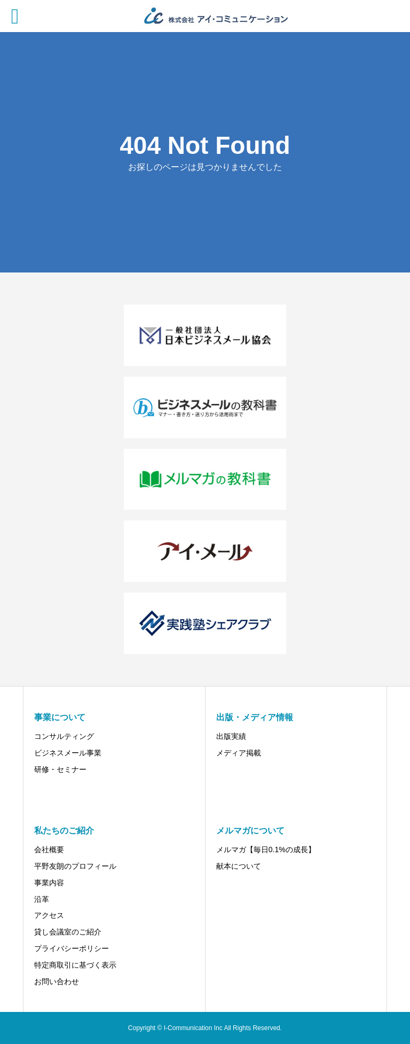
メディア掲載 (238, 753)
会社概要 (49, 849)
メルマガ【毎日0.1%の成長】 (266, 849)
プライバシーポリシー (71, 948)
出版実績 (231, 736)
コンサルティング (64, 736)
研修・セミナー (60, 769)
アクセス (49, 915)
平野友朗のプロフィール (75, 866)
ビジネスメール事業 (67, 753)
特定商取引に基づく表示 (75, 965)
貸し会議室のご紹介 (67, 932)
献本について (238, 866)
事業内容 (49, 882)
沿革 (41, 899)
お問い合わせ (56, 981)
